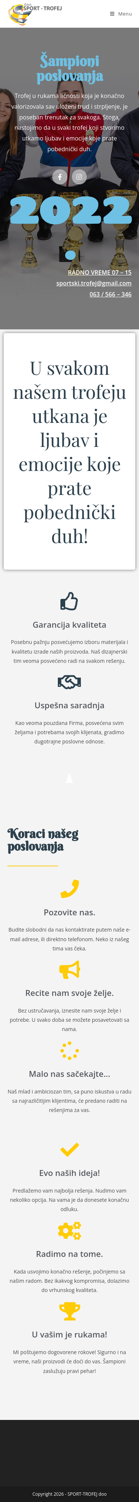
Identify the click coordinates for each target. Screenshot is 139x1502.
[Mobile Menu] (121, 13)
